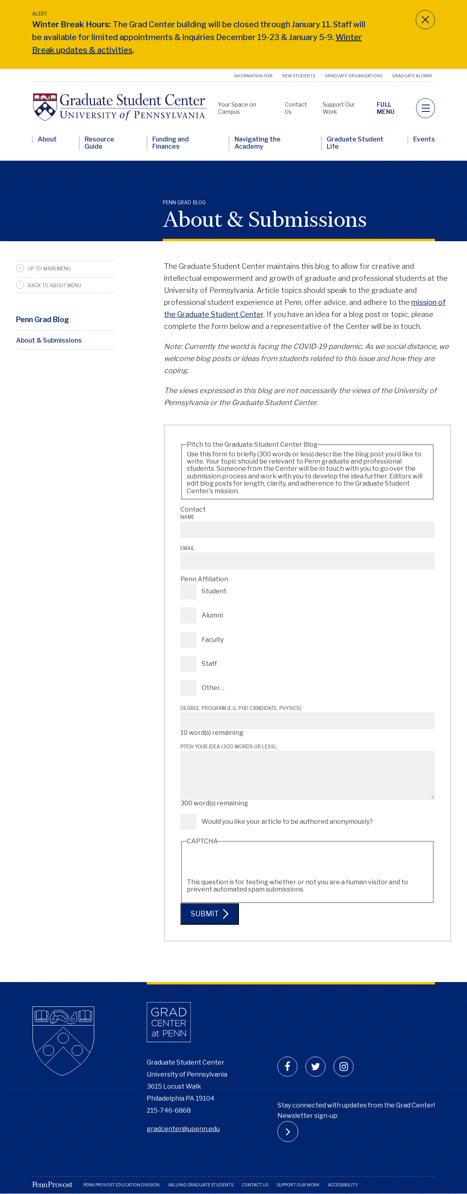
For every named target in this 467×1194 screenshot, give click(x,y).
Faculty (213, 639)
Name (187, 517)
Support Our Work (298, 1184)
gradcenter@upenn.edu (183, 1129)
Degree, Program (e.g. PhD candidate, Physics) (240, 708)
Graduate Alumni (412, 75)
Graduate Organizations (353, 75)
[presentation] (248, 863)
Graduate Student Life (355, 143)
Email (187, 548)
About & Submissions (49, 340)
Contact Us (255, 1184)
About (47, 139)
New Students (298, 75)
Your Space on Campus (237, 108)
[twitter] (315, 1067)
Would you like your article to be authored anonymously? (287, 821)
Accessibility (343, 1184)
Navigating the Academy (258, 143)
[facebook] (287, 1067)
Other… (213, 688)
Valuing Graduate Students (200, 1184)
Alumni (212, 615)
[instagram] (344, 1067)
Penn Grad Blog (42, 319)
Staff (209, 664)
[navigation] (426, 108)
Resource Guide (99, 143)
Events (424, 139)
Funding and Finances (170, 143)
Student (214, 591)
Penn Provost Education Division (121, 1184)
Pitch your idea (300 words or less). (228, 747)
